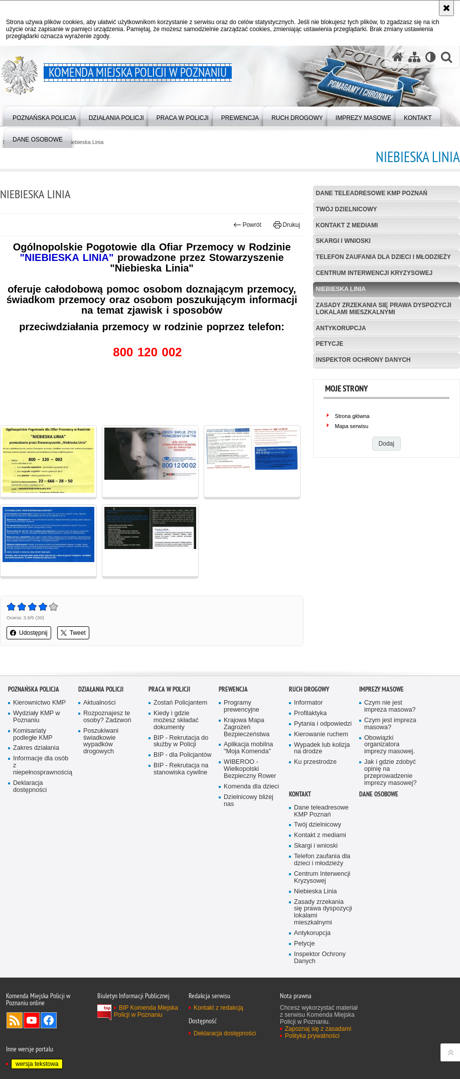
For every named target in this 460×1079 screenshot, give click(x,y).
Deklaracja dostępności (30, 786)
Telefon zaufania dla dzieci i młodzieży (383, 256)
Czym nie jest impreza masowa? (389, 706)
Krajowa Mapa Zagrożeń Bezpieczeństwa (246, 727)
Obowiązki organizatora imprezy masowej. (389, 745)
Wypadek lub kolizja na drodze (322, 748)
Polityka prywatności (312, 1035)
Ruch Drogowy (309, 689)
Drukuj (286, 225)
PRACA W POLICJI (169, 689)
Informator (308, 703)
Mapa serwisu (352, 426)
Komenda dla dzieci (251, 786)
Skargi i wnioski (343, 240)
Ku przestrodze (315, 762)
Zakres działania (36, 748)
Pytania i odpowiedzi (323, 724)
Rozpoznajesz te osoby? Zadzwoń (107, 717)
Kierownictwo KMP (39, 703)
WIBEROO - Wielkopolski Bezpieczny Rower (250, 769)
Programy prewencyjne (241, 706)
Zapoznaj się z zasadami (318, 1028)
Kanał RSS (15, 1020)
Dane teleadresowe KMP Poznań (371, 193)
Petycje (330, 343)
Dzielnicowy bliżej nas (248, 800)
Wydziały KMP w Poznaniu (36, 717)
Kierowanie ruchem (321, 734)
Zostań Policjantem (180, 703)
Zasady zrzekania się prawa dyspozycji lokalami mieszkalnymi (383, 308)
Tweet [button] (73, 632)
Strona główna (352, 416)
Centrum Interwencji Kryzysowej (374, 273)
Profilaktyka (310, 713)
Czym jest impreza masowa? (390, 724)
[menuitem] (44, 115)
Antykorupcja (341, 328)
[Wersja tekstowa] (430, 57)
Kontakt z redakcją (218, 1007)
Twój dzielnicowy (346, 209)
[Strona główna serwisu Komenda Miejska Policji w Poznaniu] (397, 57)
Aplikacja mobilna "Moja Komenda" (248, 748)
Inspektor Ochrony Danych (363, 359)
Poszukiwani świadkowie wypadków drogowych (100, 741)
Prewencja (233, 689)
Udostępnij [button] (29, 632)
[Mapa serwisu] (414, 57)
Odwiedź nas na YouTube (32, 1020)
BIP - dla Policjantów (183, 755)
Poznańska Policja (33, 689)
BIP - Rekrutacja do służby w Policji (181, 741)
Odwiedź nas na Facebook (49, 1020)
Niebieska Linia (85, 142)
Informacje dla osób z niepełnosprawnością (42, 765)
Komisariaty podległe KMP (33, 734)
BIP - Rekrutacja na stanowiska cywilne (181, 769)
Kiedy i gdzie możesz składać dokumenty (176, 720)
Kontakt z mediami (347, 225)
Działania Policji (100, 689)
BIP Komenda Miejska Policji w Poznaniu (146, 1011)
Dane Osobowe (378, 794)
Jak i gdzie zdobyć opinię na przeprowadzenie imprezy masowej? (390, 772)
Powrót (247, 225)
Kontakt (300, 794)
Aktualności (99, 703)
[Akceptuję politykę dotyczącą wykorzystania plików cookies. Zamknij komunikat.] (446, 8)
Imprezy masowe (381, 689)
